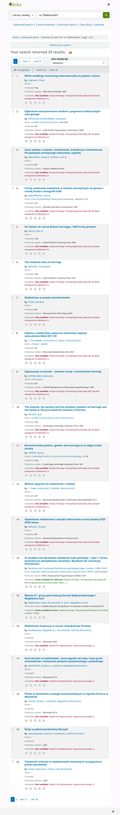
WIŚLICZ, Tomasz (37, 526)
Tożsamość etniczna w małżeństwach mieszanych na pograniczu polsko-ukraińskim (63, 763)
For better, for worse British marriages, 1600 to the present (60, 226)
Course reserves (45, 24)
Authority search (67, 24)
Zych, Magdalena (76, 602)
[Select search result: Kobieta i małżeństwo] (13, 333)
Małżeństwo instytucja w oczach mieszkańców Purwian (58, 626)
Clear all (53, 69)
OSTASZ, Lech (58, 157)
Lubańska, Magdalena (69, 665)
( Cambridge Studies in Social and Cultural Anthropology (56, 456)
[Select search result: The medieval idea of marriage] (13, 262)
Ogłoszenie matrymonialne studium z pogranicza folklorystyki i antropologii (63, 113)
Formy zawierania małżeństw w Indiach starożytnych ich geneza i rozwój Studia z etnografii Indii (64, 190)
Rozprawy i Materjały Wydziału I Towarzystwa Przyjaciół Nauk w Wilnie (62, 571)
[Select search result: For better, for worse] (13, 227)
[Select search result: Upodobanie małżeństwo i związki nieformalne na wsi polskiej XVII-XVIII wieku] (13, 519)
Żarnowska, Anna (43, 340)
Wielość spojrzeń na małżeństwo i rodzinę (50, 483)
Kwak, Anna (40, 488)
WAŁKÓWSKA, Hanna (39, 195)
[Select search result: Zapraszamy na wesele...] (13, 371)
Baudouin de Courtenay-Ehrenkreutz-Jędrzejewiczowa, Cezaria (67, 568)
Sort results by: (59, 58)
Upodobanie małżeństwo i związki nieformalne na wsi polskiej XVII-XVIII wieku (65, 521)
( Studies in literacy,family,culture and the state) (52, 418)
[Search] (106, 15)
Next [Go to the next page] (27, 61)
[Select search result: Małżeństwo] (13, 626)
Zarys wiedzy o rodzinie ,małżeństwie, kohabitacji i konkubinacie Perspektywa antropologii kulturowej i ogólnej (63, 151)
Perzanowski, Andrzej (74, 630)
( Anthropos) (36, 379)
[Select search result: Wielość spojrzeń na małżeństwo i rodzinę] (13, 484)
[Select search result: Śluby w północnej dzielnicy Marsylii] (13, 729)
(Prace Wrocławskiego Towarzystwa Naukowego (52, 199)
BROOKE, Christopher (39, 266)
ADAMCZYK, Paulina (38, 665)
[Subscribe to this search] (70, 52)
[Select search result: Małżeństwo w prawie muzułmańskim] (13, 297)
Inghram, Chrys (36, 80)
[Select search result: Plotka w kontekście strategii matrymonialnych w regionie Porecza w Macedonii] (13, 694)
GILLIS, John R (35, 231)
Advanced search (23, 24)
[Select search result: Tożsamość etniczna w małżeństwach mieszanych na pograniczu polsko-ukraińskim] (13, 762)
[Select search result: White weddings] (13, 76)
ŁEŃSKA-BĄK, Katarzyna (40, 375)
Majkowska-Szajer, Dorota (44, 602)
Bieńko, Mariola (63, 488)
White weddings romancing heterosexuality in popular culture (62, 75)
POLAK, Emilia (35, 701)
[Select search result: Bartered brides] (13, 445)
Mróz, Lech (60, 769)
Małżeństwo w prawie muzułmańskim (47, 297)
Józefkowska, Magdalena (41, 630)
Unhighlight (22, 69)
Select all (41, 69)
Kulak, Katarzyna (37, 769)
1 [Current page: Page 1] (15, 61)
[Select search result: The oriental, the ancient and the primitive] (13, 407)
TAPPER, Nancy (36, 452)
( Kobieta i (35, 344)
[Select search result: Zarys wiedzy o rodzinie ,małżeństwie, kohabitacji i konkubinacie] (13, 150)
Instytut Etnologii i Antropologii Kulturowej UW (16, 4)
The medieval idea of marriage (43, 262)
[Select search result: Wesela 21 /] (13, 595)
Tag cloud (85, 24)
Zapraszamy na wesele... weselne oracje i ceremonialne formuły (63, 371)
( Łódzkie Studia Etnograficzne (44, 122)
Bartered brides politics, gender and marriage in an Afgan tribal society (63, 447)
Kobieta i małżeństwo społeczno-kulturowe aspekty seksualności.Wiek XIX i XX (56, 335)
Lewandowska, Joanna (39, 733)
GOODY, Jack (34, 414)
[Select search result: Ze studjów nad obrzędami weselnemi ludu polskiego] (13, 558)
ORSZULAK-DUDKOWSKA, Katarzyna (47, 118)
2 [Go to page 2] (19, 61)
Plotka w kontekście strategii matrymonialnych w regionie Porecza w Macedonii (66, 695)
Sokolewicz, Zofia (69, 733)
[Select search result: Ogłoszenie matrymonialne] (13, 111)
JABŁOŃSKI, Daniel (38, 157)
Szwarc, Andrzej (69, 340)
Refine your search (61, 45)
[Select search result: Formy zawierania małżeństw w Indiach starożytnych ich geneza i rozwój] (13, 188)
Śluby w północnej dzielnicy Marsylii (46, 729)
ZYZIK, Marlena (36, 302)
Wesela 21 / (60, 597)
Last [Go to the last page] (37, 61)
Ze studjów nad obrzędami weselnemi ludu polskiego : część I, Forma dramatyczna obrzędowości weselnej (66, 560)
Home (16, 37)
